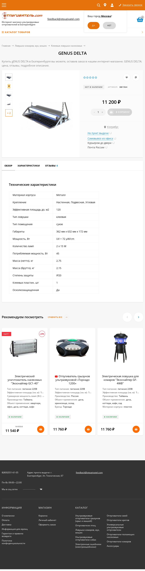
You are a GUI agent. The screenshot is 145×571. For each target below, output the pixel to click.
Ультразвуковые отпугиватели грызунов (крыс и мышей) (87, 518)
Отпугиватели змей (117, 515)
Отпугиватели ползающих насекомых (120, 536)
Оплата (5, 520)
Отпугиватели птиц (85, 525)
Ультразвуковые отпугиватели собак (85, 538)
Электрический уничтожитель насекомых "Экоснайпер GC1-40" (25, 379)
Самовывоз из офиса (100, 138)
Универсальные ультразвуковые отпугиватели (115, 527)
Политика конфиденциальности (13, 542)
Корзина (43, 515)
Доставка (6, 524)
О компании (8, 515)
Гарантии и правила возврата (12, 535)
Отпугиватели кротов (118, 520)
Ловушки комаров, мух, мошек (31, 45)
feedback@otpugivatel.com (63, 19)
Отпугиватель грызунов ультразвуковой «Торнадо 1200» (72, 379)
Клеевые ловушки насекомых (66, 45)
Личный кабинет (47, 520)
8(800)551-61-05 (10, 472)
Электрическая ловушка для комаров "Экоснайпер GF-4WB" (120, 379)
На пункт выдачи (98, 133)
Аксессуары (113, 545)
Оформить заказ (47, 524)
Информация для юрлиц (15, 529)
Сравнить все (58, 317)
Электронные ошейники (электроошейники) (88, 545)
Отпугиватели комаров (119, 541)
